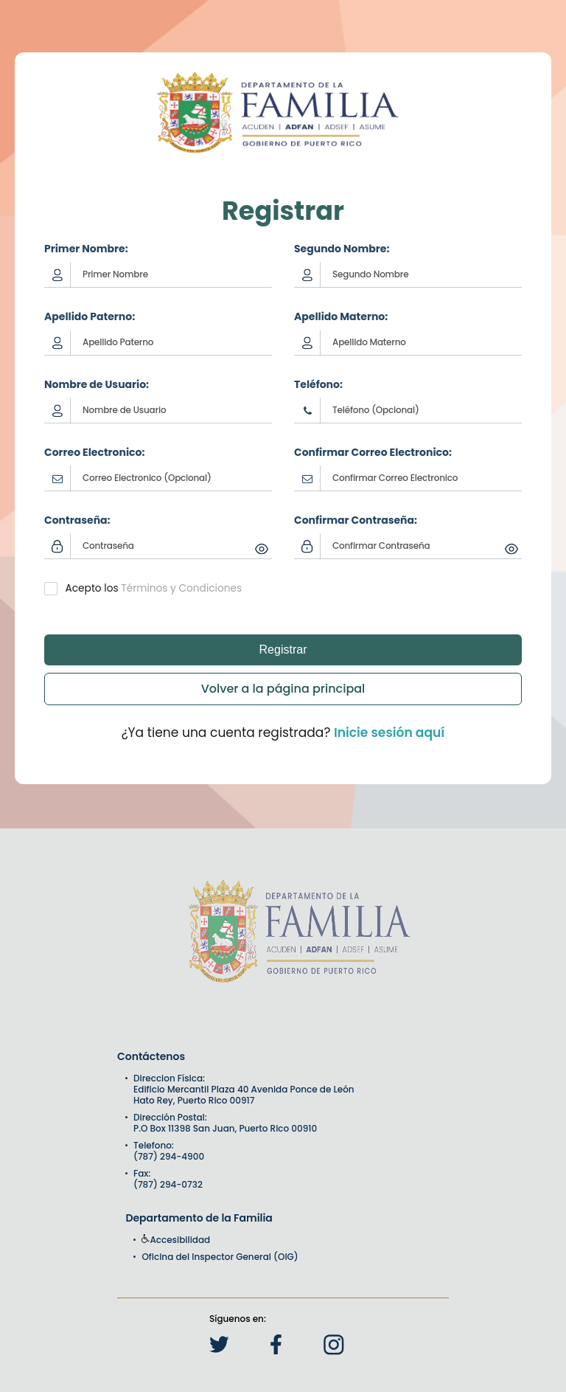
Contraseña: (77, 520)
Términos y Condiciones (181, 588)
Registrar (283, 649)
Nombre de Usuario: (96, 384)
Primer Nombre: (86, 248)
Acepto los (92, 588)
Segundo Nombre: (341, 248)
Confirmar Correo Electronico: (373, 452)
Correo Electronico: (94, 452)
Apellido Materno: (341, 316)
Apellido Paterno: (89, 316)
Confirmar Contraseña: (355, 520)
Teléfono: (318, 384)
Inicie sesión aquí (389, 732)
